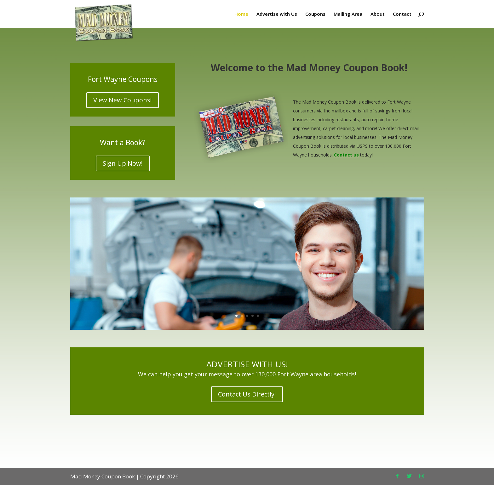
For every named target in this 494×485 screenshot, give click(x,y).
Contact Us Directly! (247, 394)
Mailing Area (348, 14)
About (377, 14)
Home (241, 14)
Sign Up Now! (123, 163)
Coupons (315, 14)
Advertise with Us (276, 14)
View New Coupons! (122, 100)
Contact (402, 14)
